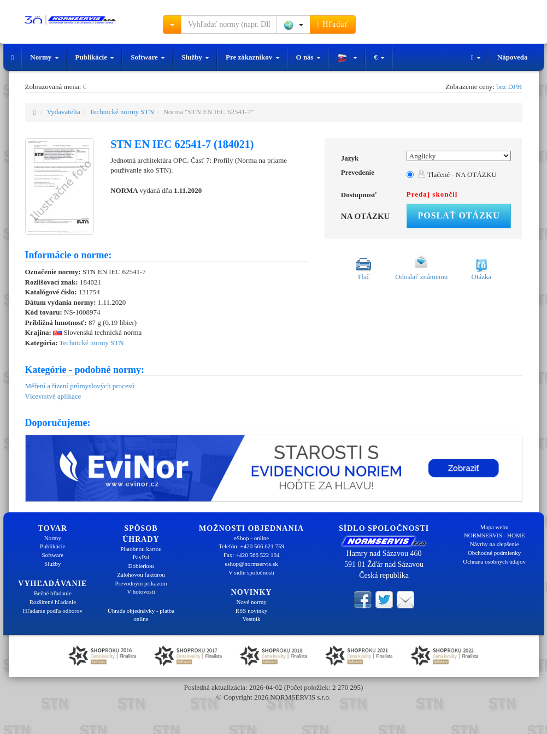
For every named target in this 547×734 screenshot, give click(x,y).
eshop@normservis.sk (251, 563)
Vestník (252, 618)
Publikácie (95, 57)
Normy (44, 57)
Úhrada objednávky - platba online (141, 615)
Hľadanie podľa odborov (53, 610)
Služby (195, 57)
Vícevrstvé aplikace (53, 396)
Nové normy (251, 602)
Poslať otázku (458, 215)
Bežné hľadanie (53, 593)
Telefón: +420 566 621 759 (251, 546)
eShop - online (251, 538)
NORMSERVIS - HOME (494, 535)
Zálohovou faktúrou (141, 574)
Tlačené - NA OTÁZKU (457, 174)
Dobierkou (141, 566)
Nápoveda (512, 57)
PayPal (141, 557)
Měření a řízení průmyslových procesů (80, 386)
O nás (308, 57)
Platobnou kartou (140, 549)
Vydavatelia (63, 112)
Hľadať (333, 24)
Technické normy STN (122, 112)
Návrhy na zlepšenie (494, 544)
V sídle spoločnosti (251, 572)
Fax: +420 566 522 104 (251, 555)
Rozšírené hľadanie (53, 602)
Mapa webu (494, 527)
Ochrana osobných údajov (494, 561)
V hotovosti (141, 591)
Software (148, 57)
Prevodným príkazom (141, 583)
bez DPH (509, 86)
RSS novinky (251, 610)
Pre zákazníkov (253, 57)
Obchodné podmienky (494, 552)
